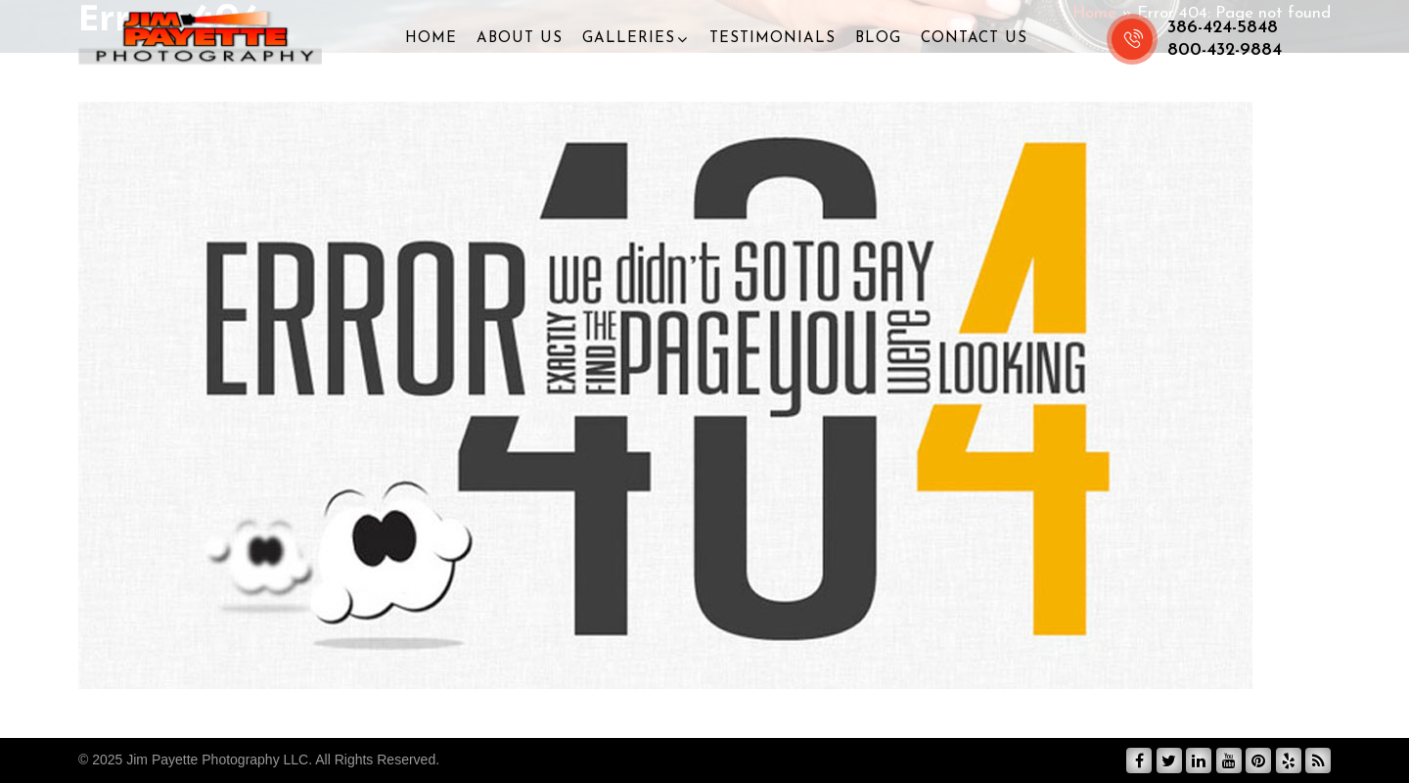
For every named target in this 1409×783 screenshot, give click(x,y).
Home (431, 38)
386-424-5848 (1222, 28)
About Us (520, 38)
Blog (878, 38)
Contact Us (974, 38)
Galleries (628, 38)
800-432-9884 (1224, 50)
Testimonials (772, 38)
